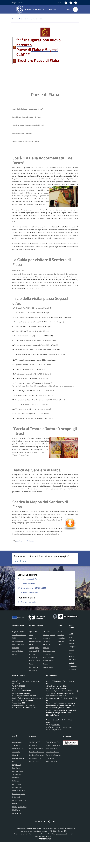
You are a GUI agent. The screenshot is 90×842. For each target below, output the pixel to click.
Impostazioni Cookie (19, 800)
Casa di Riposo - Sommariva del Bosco (59, 742)
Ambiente (32, 638)
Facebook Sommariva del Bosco (40, 755)
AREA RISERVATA (43, 839)
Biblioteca (61, 635)
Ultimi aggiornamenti (19, 806)
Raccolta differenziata (36, 752)
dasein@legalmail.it (56, 729)
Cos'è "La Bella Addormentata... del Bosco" (42, 160)
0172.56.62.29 (20, 688)
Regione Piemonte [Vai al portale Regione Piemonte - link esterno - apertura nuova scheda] (17, 3)
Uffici (14, 638)
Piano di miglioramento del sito (18, 758)
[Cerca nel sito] (75, 9)
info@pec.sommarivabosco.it (26, 695)
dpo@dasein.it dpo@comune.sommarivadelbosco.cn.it (59, 725)
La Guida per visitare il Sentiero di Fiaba (41, 262)
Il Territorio (72, 640)
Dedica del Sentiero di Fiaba (36, 470)
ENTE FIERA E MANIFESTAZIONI (40, 748)
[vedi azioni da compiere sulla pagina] (28, 540)
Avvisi (59, 644)
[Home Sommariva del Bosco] (37, 9)
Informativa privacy (18, 794)
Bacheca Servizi (17, 787)
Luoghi (71, 637)
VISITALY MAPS (34, 742)
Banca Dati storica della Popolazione (58, 761)
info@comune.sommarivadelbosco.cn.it (30, 698)
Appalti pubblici (34, 647)
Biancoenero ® (62, 834)
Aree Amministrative (19, 635)
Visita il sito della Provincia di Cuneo (58, 752)
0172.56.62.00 (20, 686)
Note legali (16, 797)
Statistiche (16, 810)
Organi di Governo (18, 631)
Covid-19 (61, 641)
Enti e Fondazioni (18, 644)
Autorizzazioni (34, 651)
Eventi (71, 633)
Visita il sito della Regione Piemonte (58, 748)
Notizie (60, 631)
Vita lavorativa (48, 667)
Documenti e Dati (18, 641)
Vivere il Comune (25, 19)
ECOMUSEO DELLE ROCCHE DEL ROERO (43, 745)
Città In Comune (57, 831)
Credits (14, 803)
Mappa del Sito (17, 813)
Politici (14, 654)
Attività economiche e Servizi (73, 659)
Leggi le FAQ (16, 765)
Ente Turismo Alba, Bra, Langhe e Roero (42, 758)
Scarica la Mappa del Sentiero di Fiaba (40, 504)
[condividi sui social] (17, 540)
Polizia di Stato (34, 761)
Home (14, 19)
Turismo (45, 664)
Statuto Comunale (18, 790)
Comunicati (61, 638)
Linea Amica (50, 758)
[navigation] (4, 9)
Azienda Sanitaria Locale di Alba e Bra (58, 745)
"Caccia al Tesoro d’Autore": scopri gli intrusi (44, 431)
